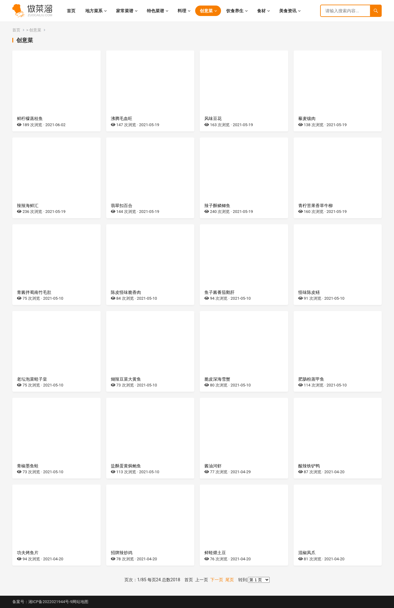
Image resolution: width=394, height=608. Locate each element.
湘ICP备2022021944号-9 (50, 601)
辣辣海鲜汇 (27, 205)
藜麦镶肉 (307, 118)
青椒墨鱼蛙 (27, 465)
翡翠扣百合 (121, 205)
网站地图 (80, 601)
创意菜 (35, 30)
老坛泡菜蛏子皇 (32, 379)
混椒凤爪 (307, 552)
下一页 (216, 579)
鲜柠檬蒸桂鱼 (30, 118)
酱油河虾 (213, 465)
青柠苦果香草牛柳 (315, 205)
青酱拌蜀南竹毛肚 (34, 292)
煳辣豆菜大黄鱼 (126, 379)
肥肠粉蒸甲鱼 (311, 379)
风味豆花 (213, 118)
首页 (16, 30)
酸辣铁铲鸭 (309, 465)
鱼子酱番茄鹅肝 (219, 292)
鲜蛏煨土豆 (215, 552)
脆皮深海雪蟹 (217, 379)
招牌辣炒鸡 (121, 552)
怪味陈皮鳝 (309, 292)
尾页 (229, 579)
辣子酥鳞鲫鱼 (217, 205)
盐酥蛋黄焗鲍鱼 (126, 465)
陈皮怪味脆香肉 (126, 292)
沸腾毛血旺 (121, 118)
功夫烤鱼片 (27, 552)
